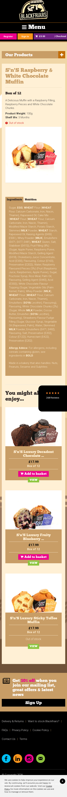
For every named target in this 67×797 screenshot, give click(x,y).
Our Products (19, 54)
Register (8, 36)
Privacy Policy (20, 730)
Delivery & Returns (13, 721)
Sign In (25, 36)
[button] (52, 398)
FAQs (5, 730)
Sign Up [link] (33, 702)
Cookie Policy (41, 730)
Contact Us (8, 739)
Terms (23, 739)
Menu (36, 27)
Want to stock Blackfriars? (43, 721)
